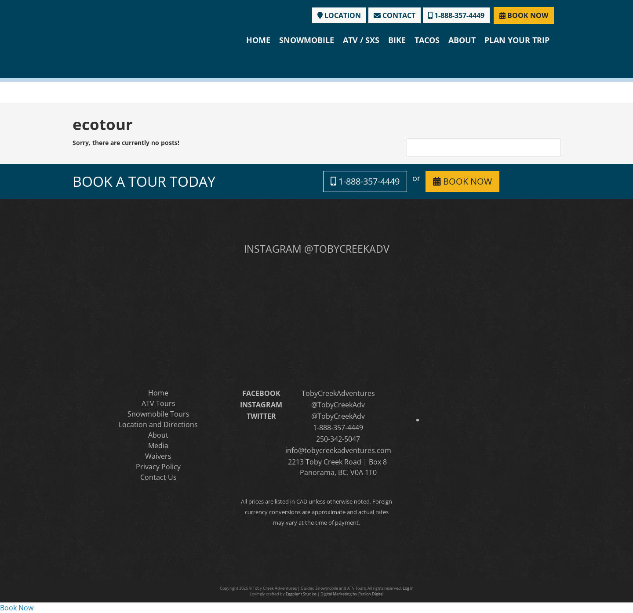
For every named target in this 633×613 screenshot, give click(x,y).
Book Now (16, 608)
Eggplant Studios (301, 594)
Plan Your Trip (516, 40)
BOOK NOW (523, 15)
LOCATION (339, 15)
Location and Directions (158, 424)
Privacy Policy (158, 467)
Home (258, 40)
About (462, 40)
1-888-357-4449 (456, 15)
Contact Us (158, 477)
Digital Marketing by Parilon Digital (351, 594)
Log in (408, 588)
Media (158, 445)
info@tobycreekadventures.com (338, 450)
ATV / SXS (361, 40)
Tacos (427, 40)
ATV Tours (158, 403)
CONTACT (394, 15)
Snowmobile (306, 40)
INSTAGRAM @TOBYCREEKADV (316, 249)
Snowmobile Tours (158, 414)
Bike (397, 40)
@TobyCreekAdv (338, 405)
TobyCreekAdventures (338, 393)
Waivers (158, 456)
